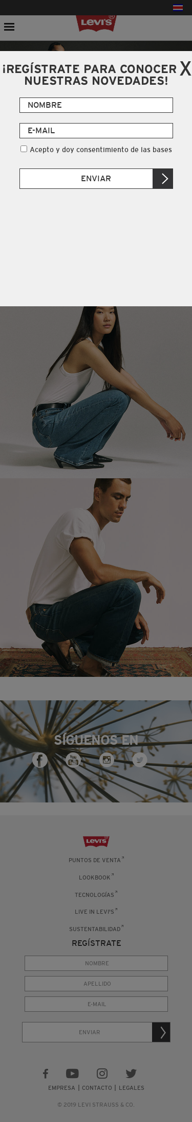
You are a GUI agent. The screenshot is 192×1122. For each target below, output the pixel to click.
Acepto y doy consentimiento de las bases (101, 149)
